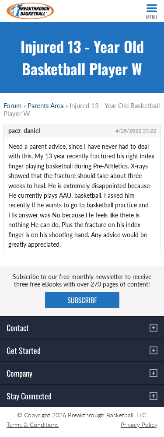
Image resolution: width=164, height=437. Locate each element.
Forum (12, 105)
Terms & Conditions (33, 424)
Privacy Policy (139, 424)
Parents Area (45, 105)
